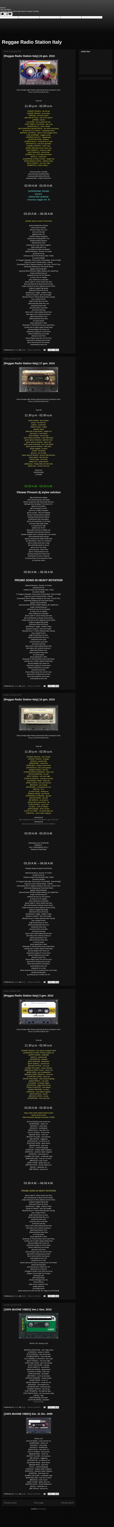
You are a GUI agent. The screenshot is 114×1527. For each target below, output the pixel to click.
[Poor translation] (8, 14)
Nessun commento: (34, 350)
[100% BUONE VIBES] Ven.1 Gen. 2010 (28, 1309)
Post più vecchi (67, 1503)
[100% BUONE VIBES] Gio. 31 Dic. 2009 (28, 1413)
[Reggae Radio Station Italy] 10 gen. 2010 (29, 699)
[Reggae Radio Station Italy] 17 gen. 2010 (29, 363)
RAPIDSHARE (39, 1402)
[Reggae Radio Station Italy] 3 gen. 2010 (28, 995)
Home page (39, 1503)
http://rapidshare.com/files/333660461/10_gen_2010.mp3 (38, 819)
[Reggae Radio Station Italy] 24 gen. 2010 (29, 56)
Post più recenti (10, 1503)
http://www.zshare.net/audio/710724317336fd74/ (38, 824)
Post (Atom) (42, 1509)
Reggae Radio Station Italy (32, 42)
